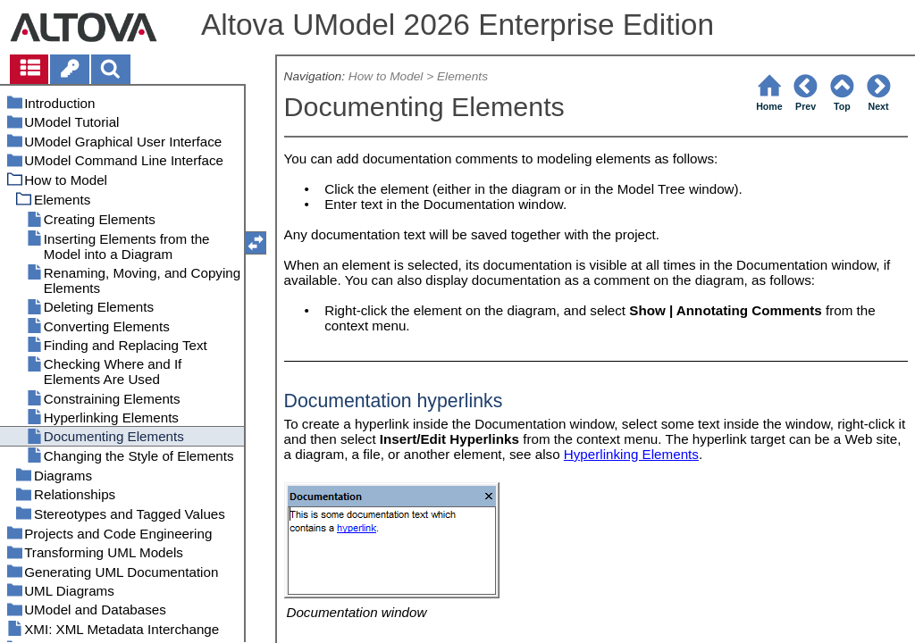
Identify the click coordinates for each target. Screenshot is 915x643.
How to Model (386, 76)
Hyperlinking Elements (631, 454)
